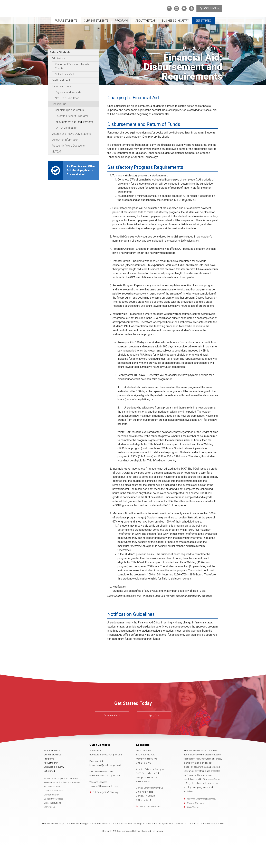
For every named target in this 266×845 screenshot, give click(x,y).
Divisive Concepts (195, 803)
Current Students (96, 20)
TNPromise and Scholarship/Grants (62, 782)
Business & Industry (175, 20)
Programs (122, 20)
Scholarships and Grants (69, 110)
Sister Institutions (52, 802)
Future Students (66, 20)
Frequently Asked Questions (68, 145)
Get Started (203, 20)
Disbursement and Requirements (74, 122)
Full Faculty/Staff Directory (105, 792)
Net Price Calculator (67, 98)
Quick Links (209, 8)
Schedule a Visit (64, 74)
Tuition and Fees (61, 86)
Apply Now (154, 715)
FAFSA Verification (66, 127)
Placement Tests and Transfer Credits (72, 66)
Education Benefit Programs (72, 116)
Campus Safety (51, 794)
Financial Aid (59, 104)
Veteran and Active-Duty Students (71, 133)
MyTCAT (56, 151)
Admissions (58, 58)
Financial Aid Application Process (61, 778)
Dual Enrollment (61, 80)
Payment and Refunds (68, 92)
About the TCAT (145, 20)
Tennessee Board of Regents (131, 823)
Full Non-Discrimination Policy (201, 798)
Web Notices (193, 807)
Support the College (53, 798)
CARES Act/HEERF (53, 790)
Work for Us (49, 806)
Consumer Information (65, 139)
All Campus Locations (150, 806)
